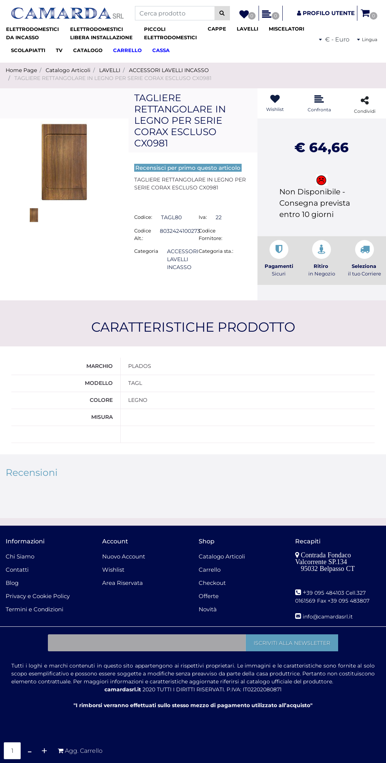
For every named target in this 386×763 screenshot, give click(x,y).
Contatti (17, 569)
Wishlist (113, 569)
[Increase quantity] (44, 750)
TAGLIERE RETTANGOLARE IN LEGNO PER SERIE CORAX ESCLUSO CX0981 (112, 78)
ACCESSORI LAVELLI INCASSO (169, 70)
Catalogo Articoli (68, 70)
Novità (208, 609)
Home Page (21, 70)
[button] (222, 13)
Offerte (209, 596)
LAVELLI (109, 70)
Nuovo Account (123, 556)
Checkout (212, 582)
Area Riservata (122, 582)
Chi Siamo (20, 556)
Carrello (210, 569)
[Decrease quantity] (30, 750)
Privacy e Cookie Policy (38, 596)
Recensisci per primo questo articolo (187, 167)
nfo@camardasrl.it (328, 616)
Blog (12, 582)
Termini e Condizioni (34, 609)
